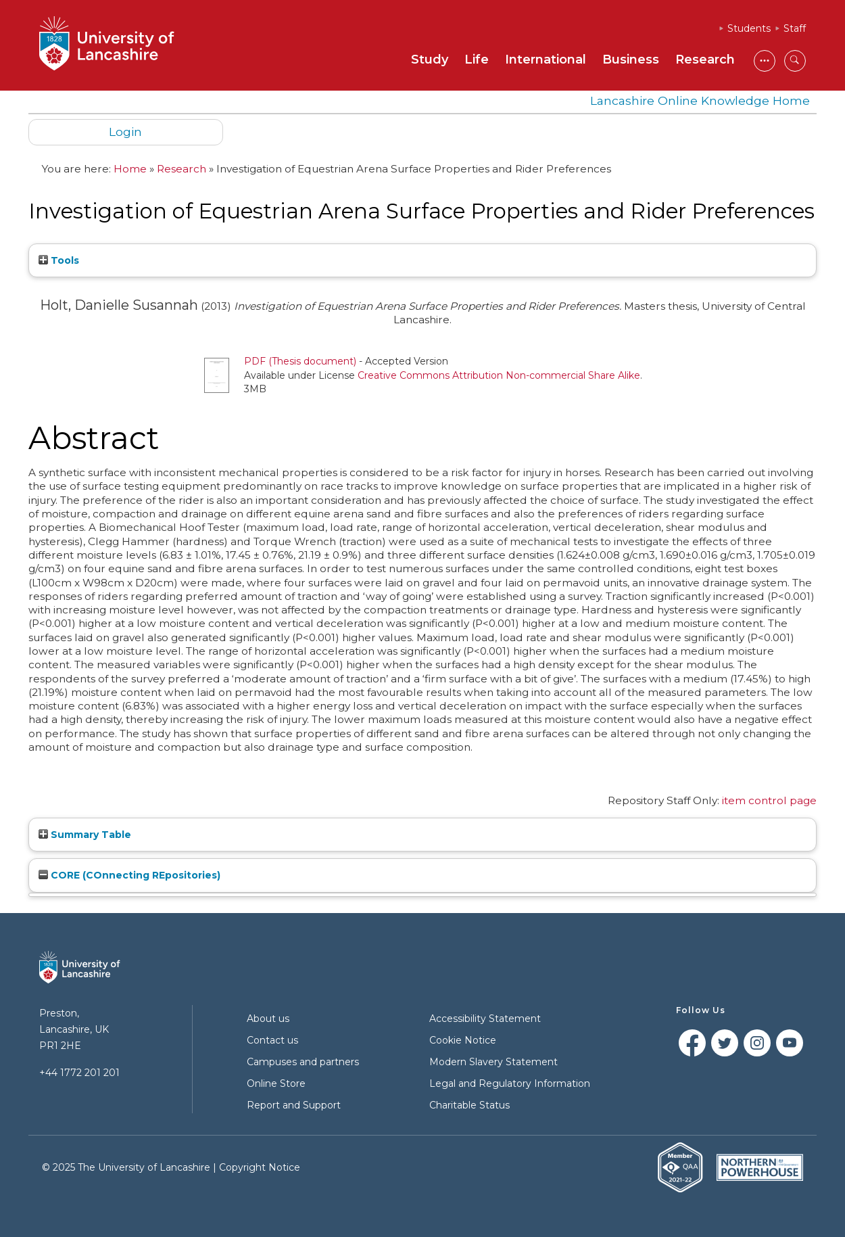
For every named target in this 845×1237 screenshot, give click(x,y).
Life (476, 59)
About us (268, 1018)
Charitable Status (469, 1105)
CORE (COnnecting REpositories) (129, 875)
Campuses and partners (303, 1062)
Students (749, 28)
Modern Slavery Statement (493, 1062)
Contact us (272, 1040)
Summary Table (85, 834)
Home (130, 168)
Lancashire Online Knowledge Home (700, 100)
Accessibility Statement (485, 1018)
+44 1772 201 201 (79, 1073)
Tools (59, 260)
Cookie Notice (462, 1040)
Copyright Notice (259, 1167)
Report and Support (294, 1105)
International (545, 59)
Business (630, 59)
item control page (769, 800)
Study (429, 59)
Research (705, 59)
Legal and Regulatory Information (509, 1083)
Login (125, 131)
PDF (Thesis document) (300, 361)
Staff (794, 28)
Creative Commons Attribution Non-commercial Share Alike (499, 375)
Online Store (276, 1083)
